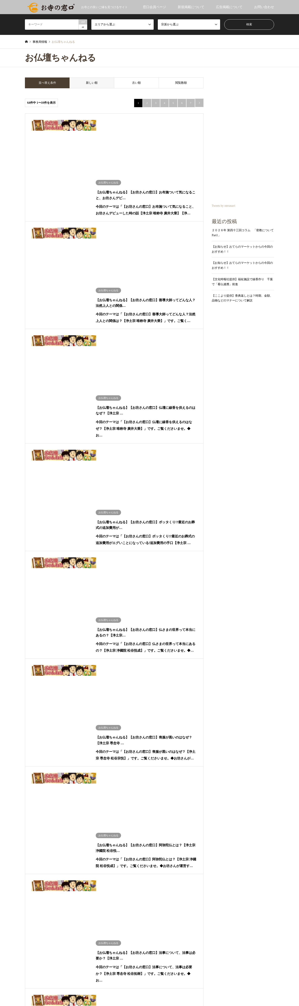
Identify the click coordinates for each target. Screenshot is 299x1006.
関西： (29, 725)
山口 (77, 733)
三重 (99, 725)
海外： (29, 760)
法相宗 (187, 691)
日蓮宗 (187, 712)
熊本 (86, 746)
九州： (29, 746)
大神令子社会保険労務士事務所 (176, 908)
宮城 (77, 704)
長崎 (58, 746)
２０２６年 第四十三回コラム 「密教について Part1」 (243, 233)
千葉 (77, 712)
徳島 (49, 739)
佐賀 (49, 746)
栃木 (49, 712)
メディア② (50, 830)
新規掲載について (191, 7)
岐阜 (68, 718)
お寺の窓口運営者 (174, 993)
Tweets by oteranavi (223, 205)
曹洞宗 (156, 712)
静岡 (58, 718)
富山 (96, 718)
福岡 (40, 746)
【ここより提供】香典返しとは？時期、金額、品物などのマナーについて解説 (242, 298)
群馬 (58, 712)
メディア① (32, 830)
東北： (29, 704)
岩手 (58, 704)
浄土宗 (217, 698)
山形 (68, 704)
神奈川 (97, 712)
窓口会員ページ (154, 7)
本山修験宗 (220, 712)
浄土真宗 (188, 704)
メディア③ (68, 830)
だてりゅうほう (35, 781)
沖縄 (40, 753)
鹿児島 (97, 746)
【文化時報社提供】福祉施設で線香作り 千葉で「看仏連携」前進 (242, 282)
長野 (40, 718)
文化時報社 (32, 802)
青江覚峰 (31, 767)
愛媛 (58, 739)
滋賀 (49, 725)
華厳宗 (248, 691)
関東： (29, 712)
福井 (114, 718)
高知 (68, 739)
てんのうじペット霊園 (169, 916)
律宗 (216, 691)
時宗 (246, 698)
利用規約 (119, 993)
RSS (37, 983)
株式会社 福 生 (166, 900)
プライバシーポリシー (143, 993)
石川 (105, 718)
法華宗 (156, 691)
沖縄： (29, 753)
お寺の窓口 (32, 809)
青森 (40, 704)
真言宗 (156, 698)
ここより (31, 788)
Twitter (26, 983)
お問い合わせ (264, 7)
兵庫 (108, 725)
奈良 (68, 725)
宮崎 (77, 746)
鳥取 (58, 733)
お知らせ (31, 691)
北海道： (31, 698)
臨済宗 (217, 704)
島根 (68, 733)
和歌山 (78, 725)
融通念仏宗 (159, 704)
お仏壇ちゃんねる (36, 795)
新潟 (86, 718)
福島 (86, 704)
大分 (68, 746)
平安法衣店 (161, 924)
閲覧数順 (181, 82)
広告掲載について (229, 7)
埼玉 (68, 712)
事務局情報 (32, 816)
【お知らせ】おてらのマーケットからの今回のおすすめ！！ (242, 249)
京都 (58, 725)
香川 (40, 739)
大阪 (40, 725)
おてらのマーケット (38, 823)
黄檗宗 (248, 704)
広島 (49, 733)
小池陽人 (31, 774)
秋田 (49, 704)
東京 (86, 712)
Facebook (31, 983)
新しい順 (92, 82)
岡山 (40, 733)
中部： (29, 718)
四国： (29, 739)
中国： (29, 733)
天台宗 (187, 698)
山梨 (49, 718)
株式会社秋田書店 (166, 932)
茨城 (40, 712)
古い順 (136, 82)
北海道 (44, 698)
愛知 (77, 718)
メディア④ (86, 830)
